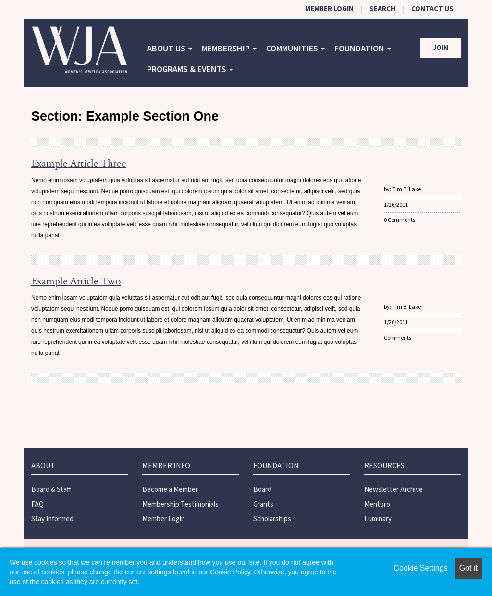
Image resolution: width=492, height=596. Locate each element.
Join (440, 48)
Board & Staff (51, 490)
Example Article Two (76, 281)
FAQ (37, 504)
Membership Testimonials (180, 504)
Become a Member (170, 490)
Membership (229, 49)
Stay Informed (52, 519)
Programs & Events (190, 69)
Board (262, 490)
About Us (169, 49)
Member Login (329, 9)
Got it (468, 568)
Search (382, 9)
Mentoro (377, 504)
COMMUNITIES (295, 49)
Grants (263, 504)
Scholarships (272, 519)
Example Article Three (78, 163)
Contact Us (432, 9)
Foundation (362, 49)
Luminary (378, 519)
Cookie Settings (421, 568)
